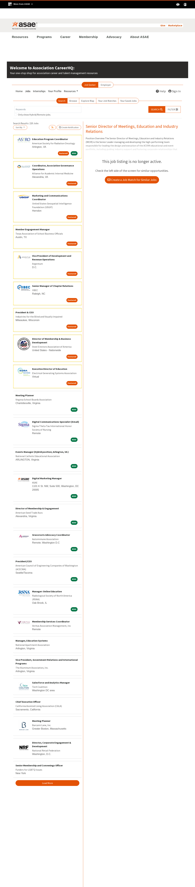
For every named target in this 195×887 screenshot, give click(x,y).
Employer (106, 74)
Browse (73, 90)
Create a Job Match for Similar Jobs (131, 170)
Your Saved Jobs (128, 90)
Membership (88, 26)
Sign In (174, 81)
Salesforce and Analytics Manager (51, 672)
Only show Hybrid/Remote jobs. (34, 104)
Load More (47, 772)
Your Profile (54, 81)
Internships (39, 81)
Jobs (27, 81)
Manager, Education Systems (32, 630)
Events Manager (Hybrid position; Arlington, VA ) (42, 441)
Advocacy (114, 26)
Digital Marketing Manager (47, 468)
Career (65, 26)
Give (162, 15)
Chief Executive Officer (28, 691)
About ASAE (139, 26)
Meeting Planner (25, 385)
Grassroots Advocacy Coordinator (51, 524)
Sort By (19, 117)
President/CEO (24, 551)
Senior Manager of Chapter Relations (52, 275)
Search (61, 90)
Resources (20, 26)
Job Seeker (90, 74)
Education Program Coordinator (50, 128)
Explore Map (87, 90)
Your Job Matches (107, 90)
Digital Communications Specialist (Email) (55, 411)
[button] (20, 4)
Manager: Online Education (47, 581)
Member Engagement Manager (33, 219)
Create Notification (69, 117)
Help (161, 81)
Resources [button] (70, 81)
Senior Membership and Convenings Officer (39, 755)
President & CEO (25, 302)
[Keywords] (47, 99)
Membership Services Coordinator (51, 611)
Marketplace (175, 15)
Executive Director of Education (49, 358)
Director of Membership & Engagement (37, 498)
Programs (44, 26)
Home (19, 81)
